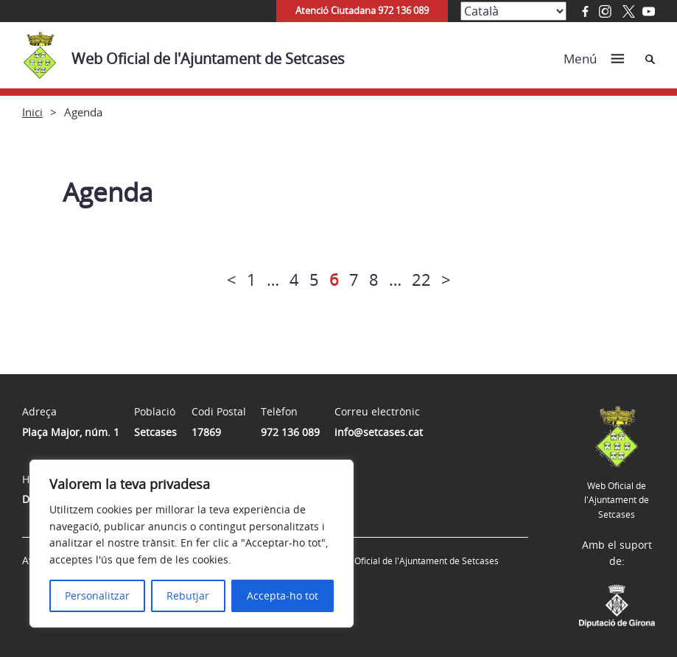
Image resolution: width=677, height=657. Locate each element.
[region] (191, 544)
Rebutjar (187, 595)
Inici (32, 112)
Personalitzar (97, 595)
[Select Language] (513, 11)
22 (421, 279)
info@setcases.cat (378, 432)
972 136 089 (290, 432)
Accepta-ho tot (282, 595)
